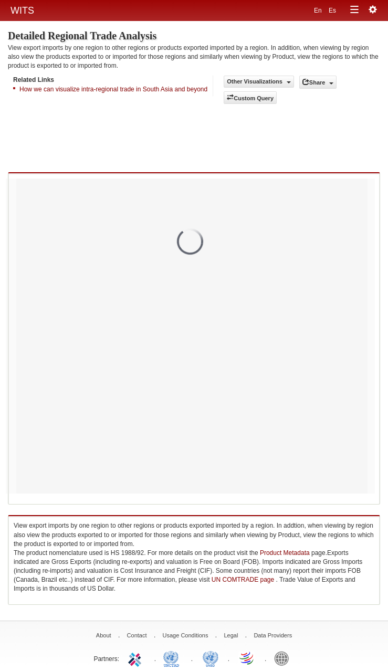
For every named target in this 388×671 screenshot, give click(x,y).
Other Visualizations (259, 81)
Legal (231, 635)
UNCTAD (173, 657)
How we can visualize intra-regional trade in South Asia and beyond (113, 89)
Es (332, 10)
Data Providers (273, 635)
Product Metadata (285, 553)
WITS (22, 10)
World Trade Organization (247, 657)
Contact (137, 635)
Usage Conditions (185, 635)
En (318, 10)
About (103, 635)
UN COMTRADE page (244, 579)
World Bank (284, 657)
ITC (136, 657)
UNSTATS (210, 657)
